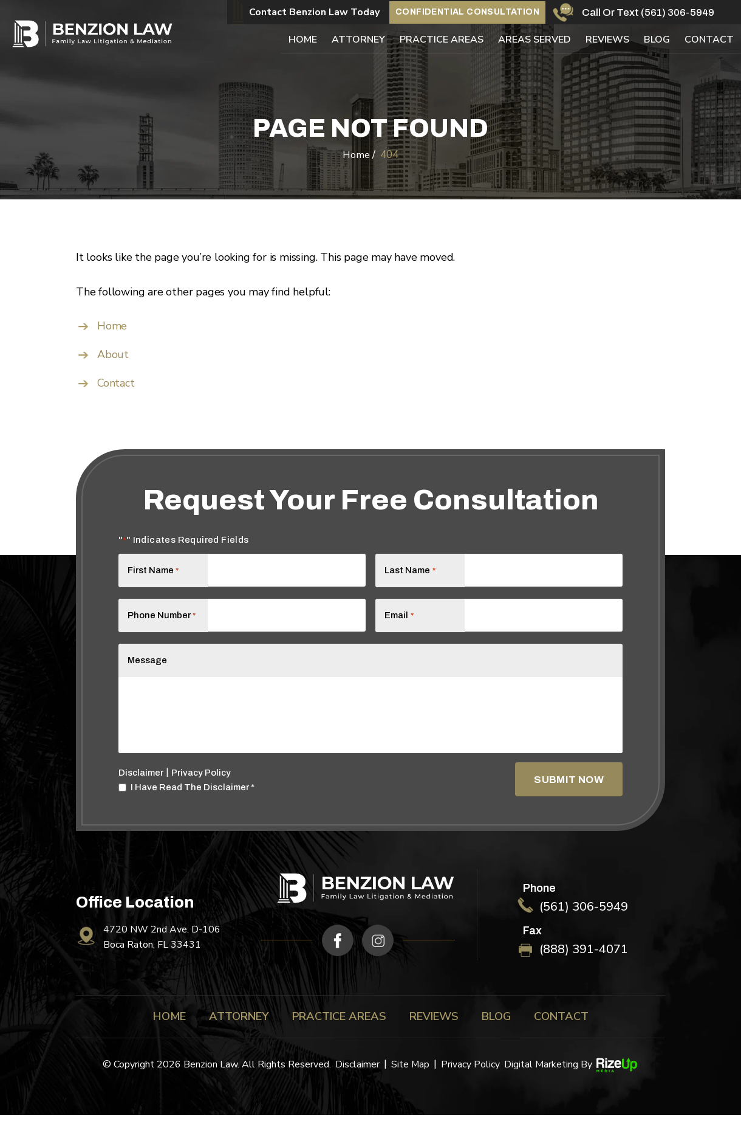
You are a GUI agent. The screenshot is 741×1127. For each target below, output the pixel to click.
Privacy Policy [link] (470, 1076)
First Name (153, 570)
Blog (657, 39)
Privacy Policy (202, 785)
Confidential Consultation (467, 11)
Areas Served (534, 39)
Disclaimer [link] (357, 1076)
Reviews (607, 39)
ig (378, 952)
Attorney (358, 39)
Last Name (409, 570)
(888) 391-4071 (582, 962)
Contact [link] (116, 383)
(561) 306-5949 (678, 12)
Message (147, 669)
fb (338, 952)
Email (398, 619)
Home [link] (112, 326)
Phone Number (159, 619)
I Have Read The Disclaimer (192, 799)
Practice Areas (441, 39)
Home (303, 39)
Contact (709, 39)
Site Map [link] (410, 1076)
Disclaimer (141, 785)
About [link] (113, 354)
